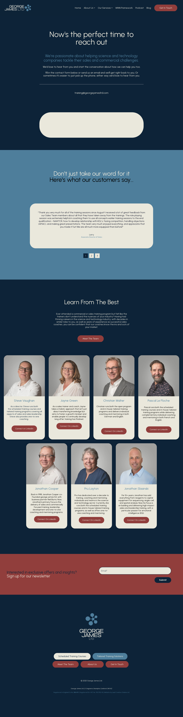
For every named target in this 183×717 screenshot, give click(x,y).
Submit (163, 580)
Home (78, 7)
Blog (149, 7)
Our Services (105, 7)
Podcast (139, 7)
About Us (89, 7)
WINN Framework (124, 7)
